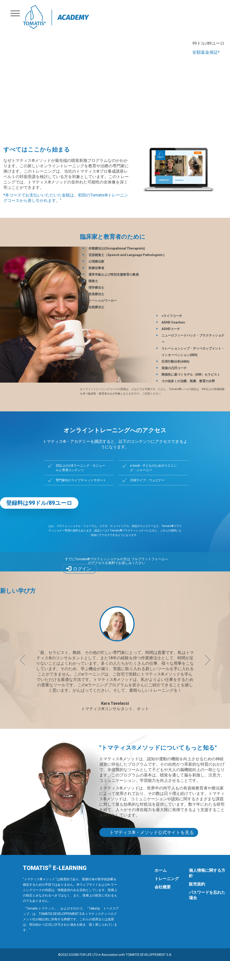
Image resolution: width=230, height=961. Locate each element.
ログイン (82, 568)
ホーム (161, 870)
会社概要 (163, 887)
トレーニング (167, 878)
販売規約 (197, 884)
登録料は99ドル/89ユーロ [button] (39, 503)
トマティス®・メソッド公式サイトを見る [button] (151, 832)
